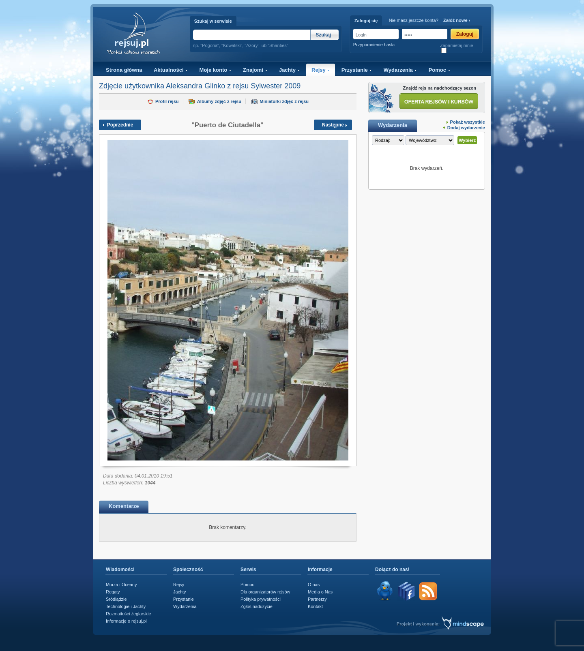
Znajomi (255, 70)
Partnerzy (317, 599)
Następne (333, 125)
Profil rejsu (167, 101)
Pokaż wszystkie (467, 122)
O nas (314, 584)
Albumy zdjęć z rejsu (219, 101)
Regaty (113, 591)
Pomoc (440, 70)
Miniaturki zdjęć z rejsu (284, 101)
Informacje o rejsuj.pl (126, 621)
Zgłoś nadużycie (256, 606)
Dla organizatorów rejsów (265, 591)
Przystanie (356, 70)
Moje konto (216, 70)
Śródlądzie (116, 599)
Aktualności (171, 70)
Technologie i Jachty (126, 606)
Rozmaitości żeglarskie (128, 613)
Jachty (289, 70)
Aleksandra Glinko (195, 86)
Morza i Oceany (121, 584)
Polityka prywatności (260, 599)
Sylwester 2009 (276, 86)
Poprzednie (120, 125)
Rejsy (320, 70)
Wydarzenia (400, 70)
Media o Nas (320, 591)
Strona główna (124, 70)
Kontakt (315, 606)
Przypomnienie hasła (374, 44)
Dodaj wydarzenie (466, 127)
